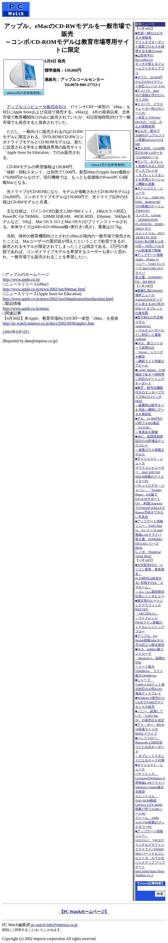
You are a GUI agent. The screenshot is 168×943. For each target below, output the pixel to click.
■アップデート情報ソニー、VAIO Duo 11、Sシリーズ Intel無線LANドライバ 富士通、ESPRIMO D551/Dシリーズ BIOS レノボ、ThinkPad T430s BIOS (149, 538)
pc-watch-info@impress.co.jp (54, 925)
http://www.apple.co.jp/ (21, 279)
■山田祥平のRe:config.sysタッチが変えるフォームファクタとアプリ (149, 64)
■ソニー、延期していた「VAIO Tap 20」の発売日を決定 (149, 715)
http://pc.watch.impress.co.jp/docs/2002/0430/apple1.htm (48, 323)
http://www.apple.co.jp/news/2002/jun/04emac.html (44, 289)
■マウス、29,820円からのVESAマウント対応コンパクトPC (150, 81)
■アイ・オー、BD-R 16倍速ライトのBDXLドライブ (149, 729)
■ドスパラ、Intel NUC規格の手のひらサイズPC (150, 95)
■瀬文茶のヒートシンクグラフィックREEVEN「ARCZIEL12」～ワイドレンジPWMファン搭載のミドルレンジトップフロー (149, 616)
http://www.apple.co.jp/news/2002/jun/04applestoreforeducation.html (58, 299)
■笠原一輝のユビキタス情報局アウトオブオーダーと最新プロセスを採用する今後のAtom (149, 42)
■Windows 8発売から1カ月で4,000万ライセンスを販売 (150, 702)
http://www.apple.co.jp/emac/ (26, 308)
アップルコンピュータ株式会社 (34, 107)
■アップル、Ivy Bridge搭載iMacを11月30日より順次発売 (149, 640)
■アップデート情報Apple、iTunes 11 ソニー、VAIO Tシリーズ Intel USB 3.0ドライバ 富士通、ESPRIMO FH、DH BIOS (150, 268)
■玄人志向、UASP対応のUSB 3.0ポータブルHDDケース (150, 152)
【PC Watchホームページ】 (83, 912)
